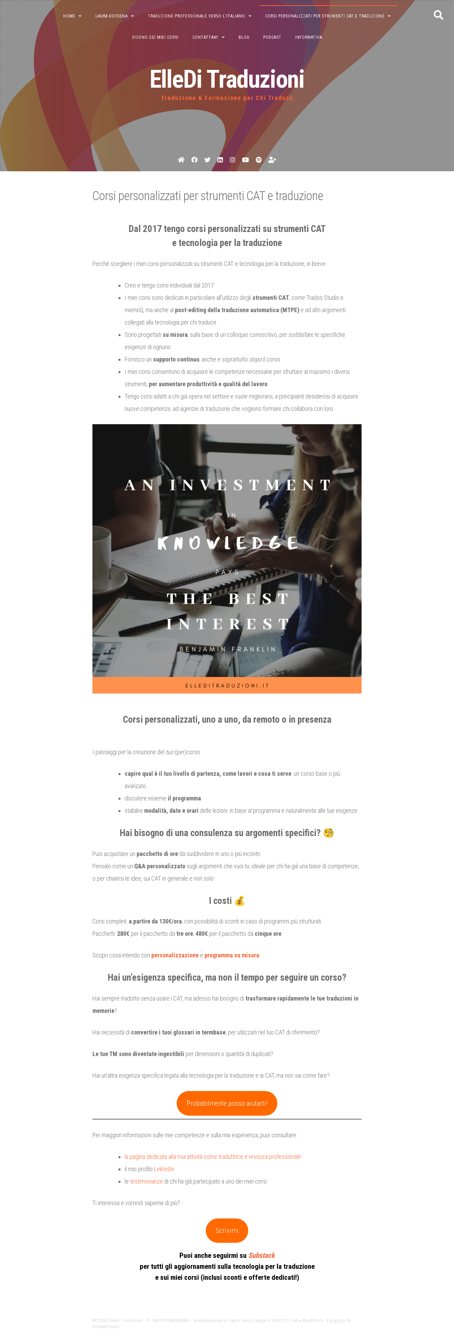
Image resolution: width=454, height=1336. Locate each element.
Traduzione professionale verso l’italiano (196, 16)
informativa (308, 37)
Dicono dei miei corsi (155, 37)
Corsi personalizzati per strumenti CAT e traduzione (324, 16)
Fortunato (336, 1320)
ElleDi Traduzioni (227, 79)
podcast (272, 37)
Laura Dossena (112, 16)
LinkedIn (164, 1169)
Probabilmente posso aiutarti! (227, 1103)
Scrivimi (227, 1230)
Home (69, 16)
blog (244, 37)
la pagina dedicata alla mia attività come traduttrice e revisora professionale (213, 1156)
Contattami (205, 37)
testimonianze (146, 1181)
